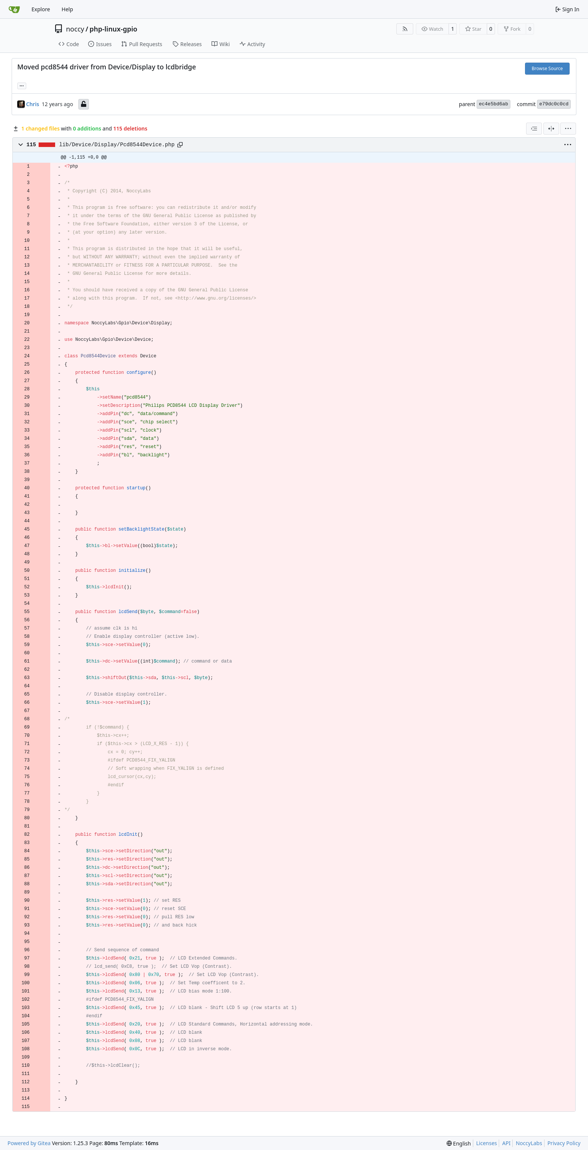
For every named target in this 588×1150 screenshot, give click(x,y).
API (506, 1143)
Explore (41, 9)
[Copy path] (180, 144)
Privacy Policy (564, 1143)
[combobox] (534, 129)
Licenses (486, 1143)
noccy (75, 29)
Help (67, 9)
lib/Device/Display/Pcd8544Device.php (117, 145)
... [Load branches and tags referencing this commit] (22, 85)
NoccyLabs (529, 1143)
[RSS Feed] (405, 28)
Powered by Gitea (29, 1143)
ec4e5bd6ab (493, 104)
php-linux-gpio (114, 29)
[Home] (14, 9)
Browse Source (547, 68)
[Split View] (551, 129)
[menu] (568, 129)
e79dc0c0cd (553, 104)
